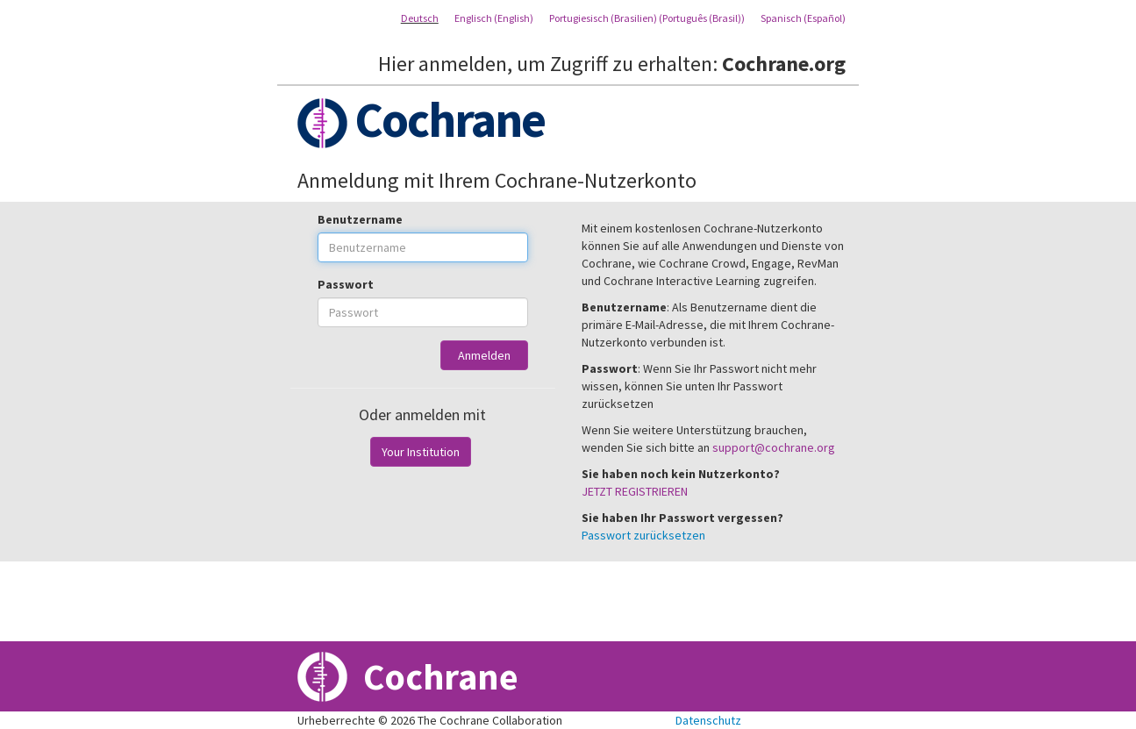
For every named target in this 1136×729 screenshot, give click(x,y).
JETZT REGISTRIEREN (635, 491)
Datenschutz (708, 720)
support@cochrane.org (773, 447)
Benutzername (360, 219)
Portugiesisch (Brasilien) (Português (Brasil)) (647, 18)
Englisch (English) (493, 18)
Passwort (346, 284)
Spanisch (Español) (803, 18)
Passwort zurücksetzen (643, 535)
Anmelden (484, 355)
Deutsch (420, 18)
